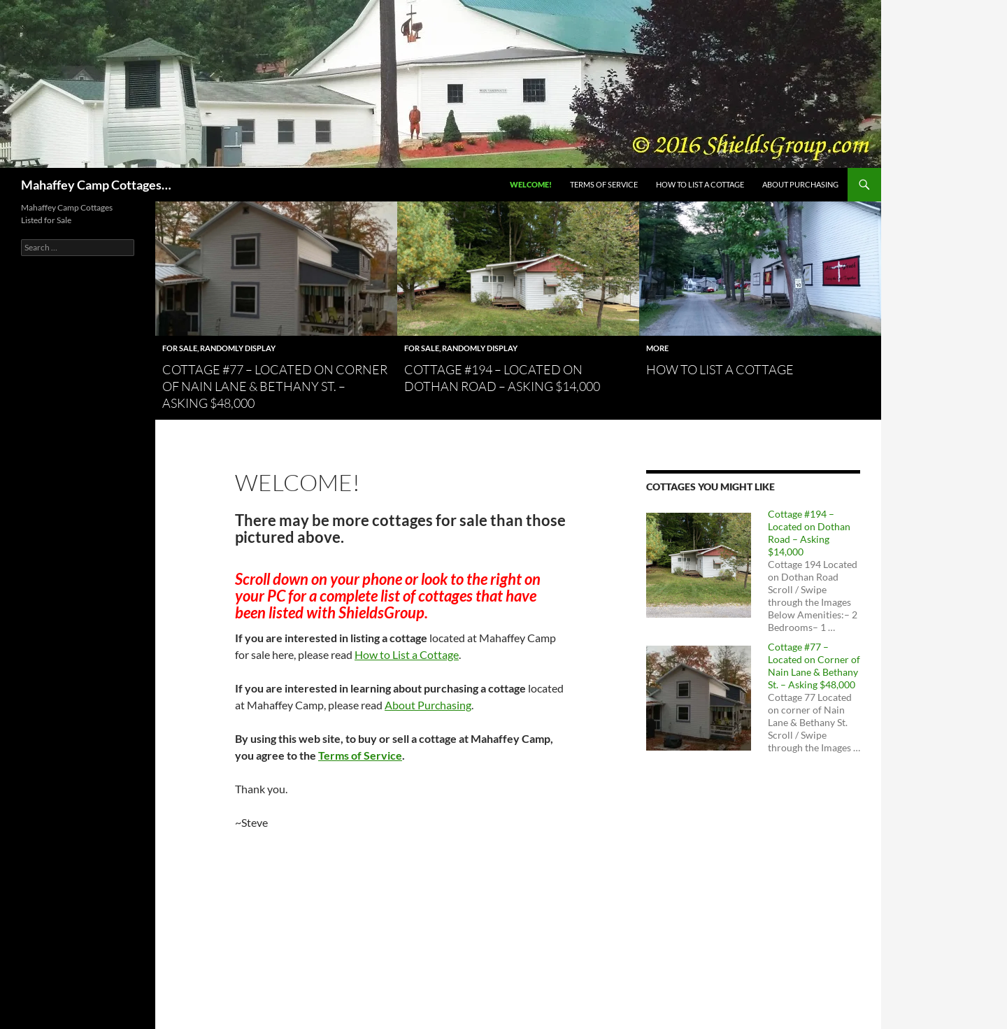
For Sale (179, 348)
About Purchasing (800, 184)
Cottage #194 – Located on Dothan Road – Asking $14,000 (809, 533)
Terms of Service (604, 184)
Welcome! (531, 184)
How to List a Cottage (700, 184)
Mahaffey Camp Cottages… (96, 184)
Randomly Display (238, 348)
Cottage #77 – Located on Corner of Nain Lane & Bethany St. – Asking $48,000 (274, 386)
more (657, 348)
